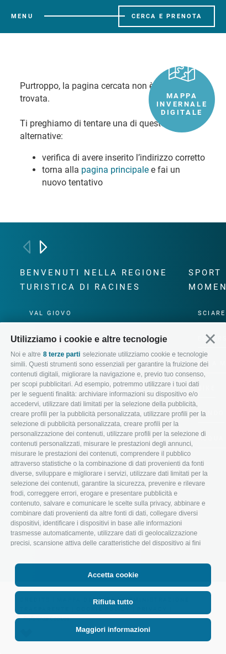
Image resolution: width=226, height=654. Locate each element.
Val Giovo (50, 313)
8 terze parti (61, 354)
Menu (22, 16)
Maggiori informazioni (113, 629)
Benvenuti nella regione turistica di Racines (93, 280)
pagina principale (115, 169)
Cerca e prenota (167, 16)
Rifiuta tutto (113, 602)
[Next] (43, 247)
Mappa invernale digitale (181, 91)
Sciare (211, 313)
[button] (210, 339)
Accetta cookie (113, 575)
